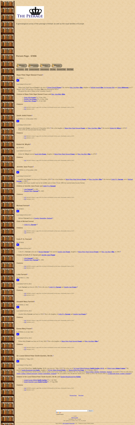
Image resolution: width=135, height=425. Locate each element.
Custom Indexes (34, 69)
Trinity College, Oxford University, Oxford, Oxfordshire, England (36, 373)
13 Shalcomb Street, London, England (119, 373)
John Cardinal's (66, 423)
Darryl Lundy (74, 417)
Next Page (70, 69)
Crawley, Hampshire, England (43, 218)
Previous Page (61, 69)
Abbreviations (45, 69)
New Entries (20, 69)
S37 (25, 107)
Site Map (52, 69)
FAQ (26, 69)
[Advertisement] (74, 40)
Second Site (71, 423)
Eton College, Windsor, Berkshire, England (99, 372)
